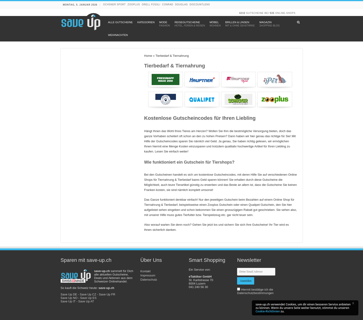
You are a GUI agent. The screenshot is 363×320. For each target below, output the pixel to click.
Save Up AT (86, 301)
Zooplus (134, 4)
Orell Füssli (151, 4)
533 (272, 13)
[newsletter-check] (238, 289)
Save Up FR (107, 294)
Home (148, 55)
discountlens (200, 4)
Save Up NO (69, 298)
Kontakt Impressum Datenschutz (148, 275)
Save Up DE (69, 294)
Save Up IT (68, 301)
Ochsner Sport (114, 4)
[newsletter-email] (256, 272)
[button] (354, 304)
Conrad (167, 4)
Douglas (181, 4)
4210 (242, 13)
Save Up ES (88, 298)
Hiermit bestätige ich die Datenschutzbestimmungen (255, 291)
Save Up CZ (88, 294)
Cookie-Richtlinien (268, 311)
